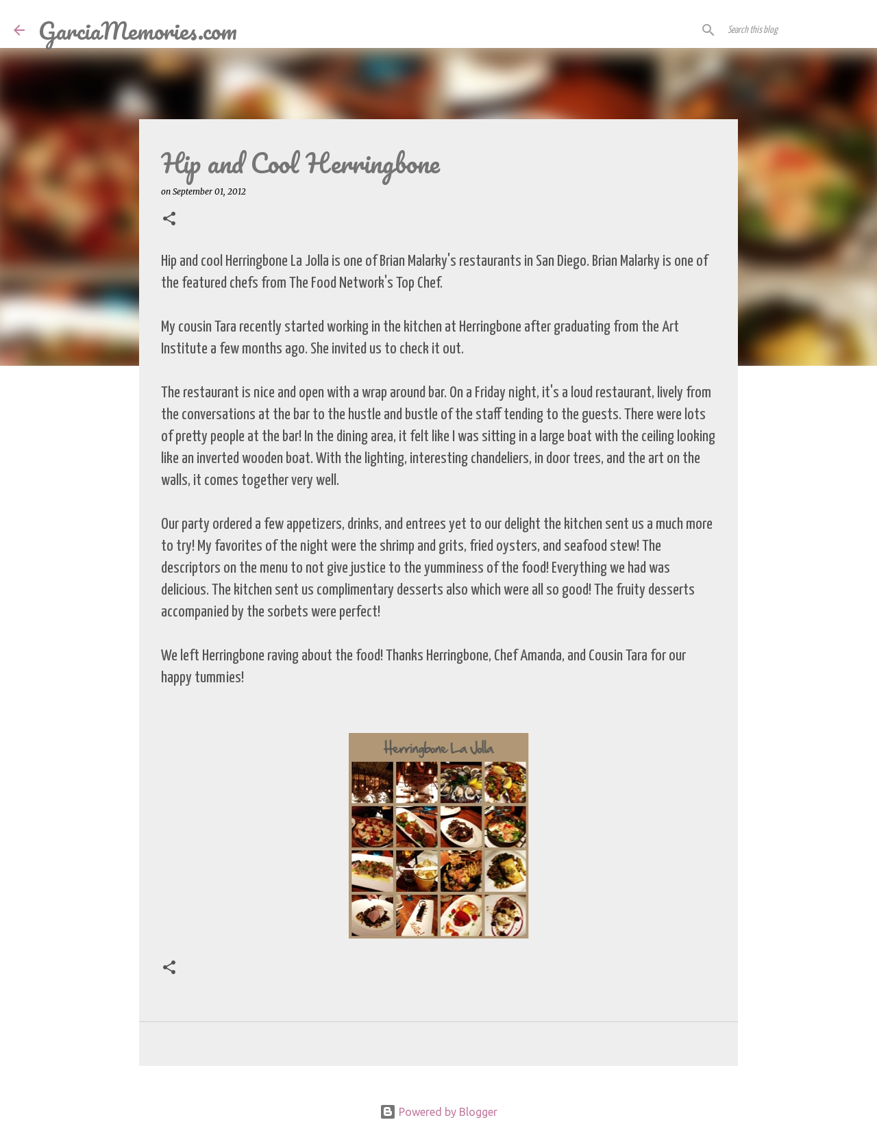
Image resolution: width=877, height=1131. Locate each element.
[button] (169, 219)
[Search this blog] (794, 30)
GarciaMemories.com (137, 30)
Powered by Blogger (438, 1112)
